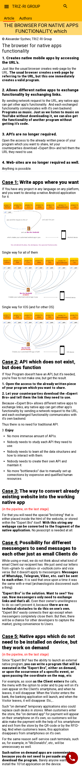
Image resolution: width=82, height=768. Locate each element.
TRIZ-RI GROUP (26, 6)
